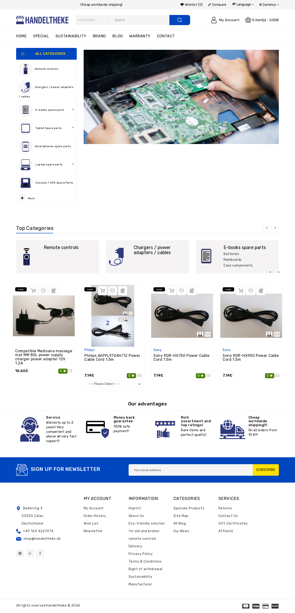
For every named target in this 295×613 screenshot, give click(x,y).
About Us (136, 516)
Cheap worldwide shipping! (101, 5)
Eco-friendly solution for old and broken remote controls (147, 531)
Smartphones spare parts (45, 146)
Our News (181, 531)
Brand (99, 36)
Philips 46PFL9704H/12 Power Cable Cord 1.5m (112, 357)
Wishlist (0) (191, 5)
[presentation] (266, 228)
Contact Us (228, 516)
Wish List (91, 523)
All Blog (180, 523)
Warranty (139, 36)
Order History (95, 516)
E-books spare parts (46, 110)
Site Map (181, 516)
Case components (238, 265)
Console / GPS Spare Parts (46, 184)
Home (21, 36)
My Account (94, 508)
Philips (89, 350)
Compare (217, 5)
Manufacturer (140, 584)
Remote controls (38, 69)
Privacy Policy (141, 554)
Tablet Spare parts (46, 128)
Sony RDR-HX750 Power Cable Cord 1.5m (181, 357)
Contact (166, 36)
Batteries (231, 254)
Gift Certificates (233, 523)
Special (41, 36)
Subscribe (265, 470)
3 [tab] (186, 140)
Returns (225, 508)
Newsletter (93, 531)
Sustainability (71, 36)
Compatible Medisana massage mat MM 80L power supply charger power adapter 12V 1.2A (43, 357)
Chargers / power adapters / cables (46, 89)
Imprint (135, 508)
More (27, 197)
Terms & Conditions (145, 561)
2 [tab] (181, 140)
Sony (157, 350)
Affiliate (225, 531)
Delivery (135, 546)
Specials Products (189, 508)
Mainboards (233, 260)
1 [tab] (175, 140)
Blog (117, 36)
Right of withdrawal (145, 569)
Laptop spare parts (46, 165)
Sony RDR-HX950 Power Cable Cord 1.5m (251, 357)
